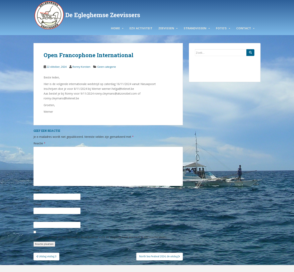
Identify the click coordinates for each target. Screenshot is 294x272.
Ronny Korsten (81, 66)
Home (115, 28)
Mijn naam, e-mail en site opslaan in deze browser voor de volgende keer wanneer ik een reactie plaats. (100, 237)
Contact (243, 28)
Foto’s (221, 28)
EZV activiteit (140, 28)
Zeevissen (166, 28)
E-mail (37, 204)
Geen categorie (106, 66)
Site (35, 218)
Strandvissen (195, 28)
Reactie (39, 143)
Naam (37, 190)
